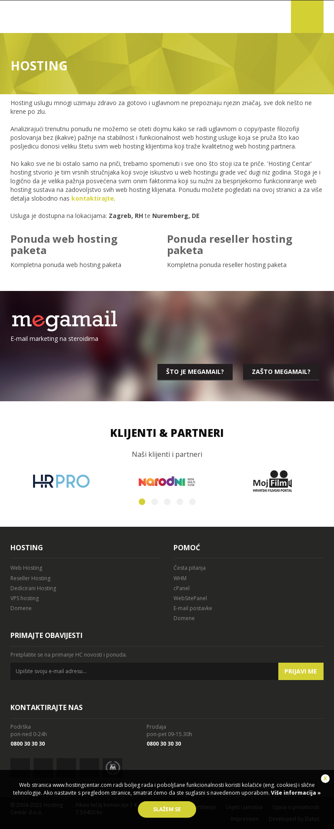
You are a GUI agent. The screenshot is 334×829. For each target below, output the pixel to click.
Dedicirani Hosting (33, 588)
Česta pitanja (190, 567)
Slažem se (167, 809)
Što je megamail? (195, 371)
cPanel (182, 588)
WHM (180, 578)
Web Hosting (26, 567)
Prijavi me (300, 671)
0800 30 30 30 (27, 743)
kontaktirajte (92, 198)
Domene (21, 608)
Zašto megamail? (281, 371)
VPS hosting (24, 598)
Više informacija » (295, 792)
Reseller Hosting (30, 578)
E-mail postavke (193, 608)
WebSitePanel (190, 598)
